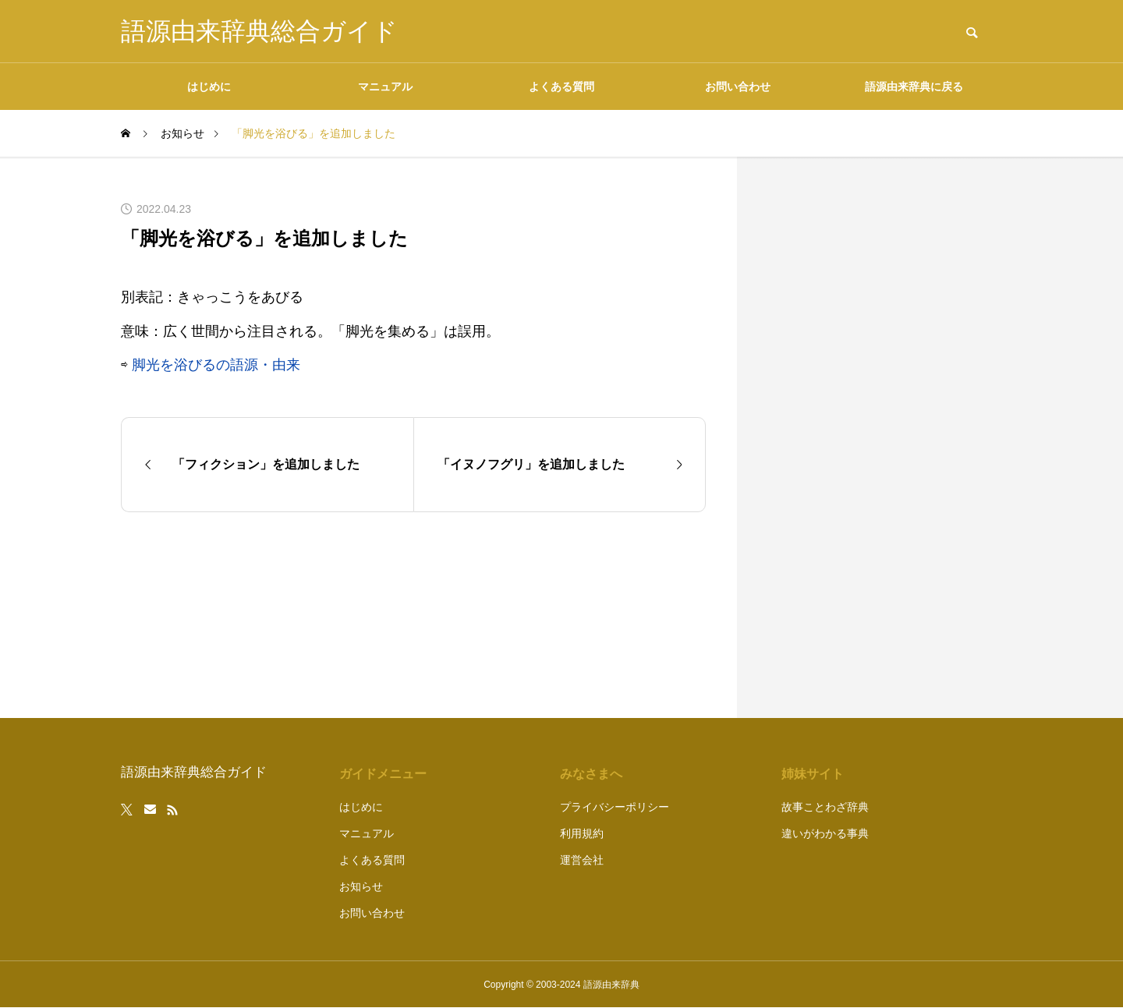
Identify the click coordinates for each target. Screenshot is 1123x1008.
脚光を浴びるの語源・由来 (216, 365)
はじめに (209, 86)
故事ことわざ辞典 (825, 807)
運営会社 (582, 860)
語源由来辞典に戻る (914, 86)
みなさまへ (591, 773)
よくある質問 (561, 86)
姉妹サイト (812, 773)
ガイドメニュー (383, 773)
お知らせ (361, 886)
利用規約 (582, 833)
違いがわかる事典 (825, 833)
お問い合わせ (738, 86)
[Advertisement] (885, 437)
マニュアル (385, 86)
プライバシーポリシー (614, 807)
